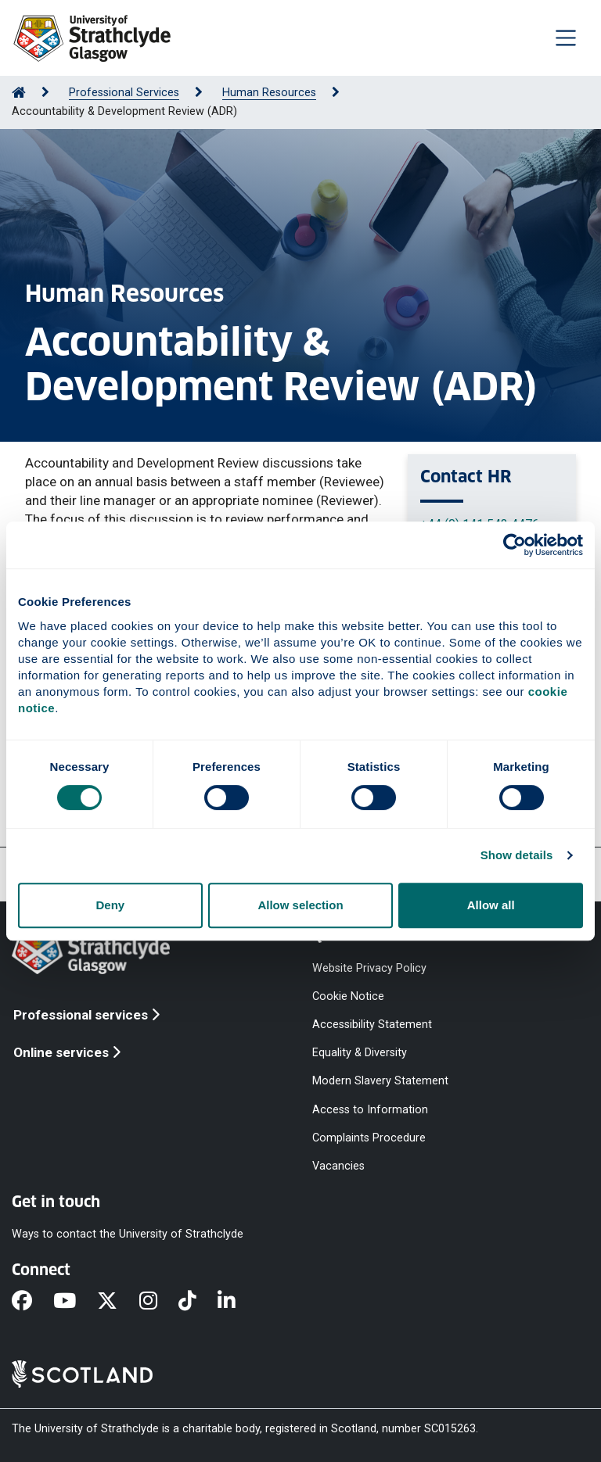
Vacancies (338, 1165)
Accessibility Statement (372, 1024)
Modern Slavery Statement (380, 1081)
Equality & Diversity (359, 1052)
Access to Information (370, 1109)
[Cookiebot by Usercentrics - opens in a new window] (514, 545)
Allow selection (300, 905)
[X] (118, 1301)
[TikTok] (198, 1301)
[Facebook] (32, 1301)
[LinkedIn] (237, 1301)
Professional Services (124, 92)
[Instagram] (158, 1301)
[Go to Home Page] (19, 92)
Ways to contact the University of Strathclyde (127, 1234)
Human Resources (269, 92)
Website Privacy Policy (369, 967)
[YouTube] (75, 1301)
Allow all (491, 905)
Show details (516, 855)
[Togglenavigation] (565, 37)
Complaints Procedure (369, 1137)
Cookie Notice (348, 995)
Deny (109, 905)
